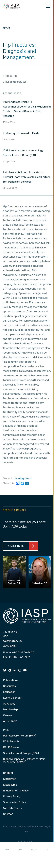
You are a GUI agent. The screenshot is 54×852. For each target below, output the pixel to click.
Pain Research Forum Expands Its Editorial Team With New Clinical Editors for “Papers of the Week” (26, 177)
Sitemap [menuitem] (8, 814)
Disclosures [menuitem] (10, 784)
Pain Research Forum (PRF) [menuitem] (19, 735)
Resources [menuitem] (9, 686)
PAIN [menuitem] (6, 729)
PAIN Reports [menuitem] (11, 741)
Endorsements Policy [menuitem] (16, 790)
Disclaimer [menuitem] (9, 779)
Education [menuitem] (9, 692)
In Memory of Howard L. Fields (21, 133)
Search (34, 847)
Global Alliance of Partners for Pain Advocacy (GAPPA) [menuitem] (24, 760)
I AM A (20, 847)
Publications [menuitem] (10, 680)
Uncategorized (22, 478)
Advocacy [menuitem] (9, 703)
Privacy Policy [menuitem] (11, 796)
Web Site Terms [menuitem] (12, 808)
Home (7, 847)
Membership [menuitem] (10, 709)
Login (47, 847)
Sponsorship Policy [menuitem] (14, 802)
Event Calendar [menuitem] (12, 698)
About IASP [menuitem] (10, 721)
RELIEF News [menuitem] (11, 747)
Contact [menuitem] (8, 773)
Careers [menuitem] (7, 715)
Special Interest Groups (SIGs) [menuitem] (21, 753)
